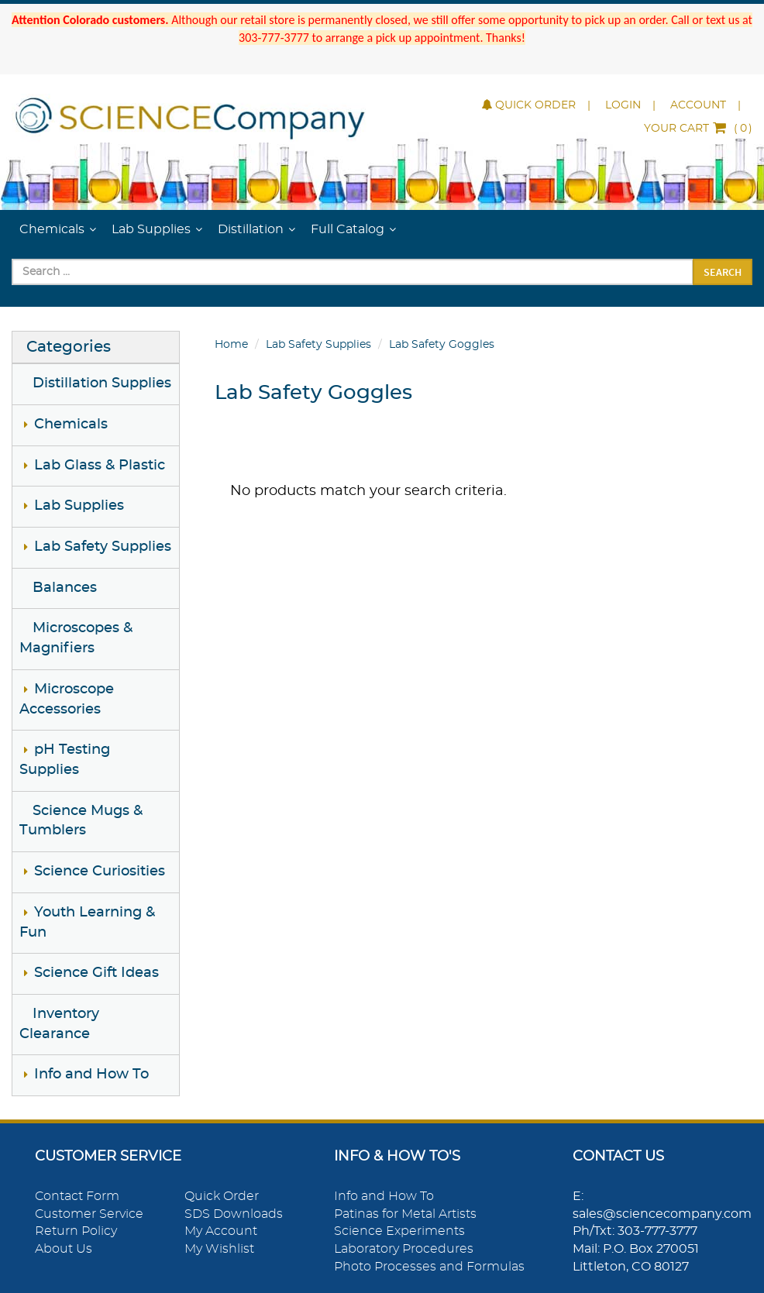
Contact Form (77, 1196)
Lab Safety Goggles (441, 344)
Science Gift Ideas (96, 973)
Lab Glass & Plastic (99, 466)
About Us (63, 1249)
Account (698, 105)
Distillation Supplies (102, 383)
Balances (65, 588)
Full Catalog (347, 229)
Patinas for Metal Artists (405, 1214)
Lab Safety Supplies (102, 547)
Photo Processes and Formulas (429, 1266)
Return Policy (76, 1231)
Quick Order (529, 105)
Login (623, 105)
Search (723, 272)
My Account (220, 1231)
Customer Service (89, 1214)
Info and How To (91, 1075)
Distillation (251, 229)
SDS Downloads (233, 1214)
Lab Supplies (151, 229)
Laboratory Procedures (403, 1249)
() (698, 128)
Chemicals (51, 229)
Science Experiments (399, 1231)
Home (231, 344)
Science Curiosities (99, 872)
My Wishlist (219, 1249)
